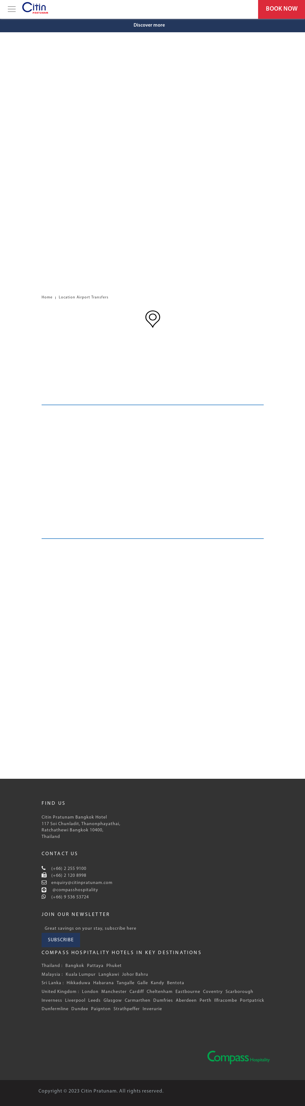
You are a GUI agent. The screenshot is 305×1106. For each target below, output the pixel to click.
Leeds (94, 1000)
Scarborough (239, 992)
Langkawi (109, 974)
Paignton (101, 1009)
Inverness (52, 1000)
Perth (205, 1000)
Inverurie (152, 1009)
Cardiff (137, 992)
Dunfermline (55, 1009)
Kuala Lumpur (81, 974)
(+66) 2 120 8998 (68, 875)
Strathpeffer (127, 1009)
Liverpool (75, 1000)
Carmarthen (137, 1000)
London (90, 992)
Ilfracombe (225, 1000)
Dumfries (163, 1000)
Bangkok (74, 966)
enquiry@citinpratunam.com (81, 883)
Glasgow (113, 1000)
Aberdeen (186, 1000)
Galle (142, 983)
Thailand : (52, 966)
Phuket (114, 966)
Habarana (103, 983)
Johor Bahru (135, 974)
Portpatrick (252, 1000)
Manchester (114, 992)
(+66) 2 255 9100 (68, 868)
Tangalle (126, 983)
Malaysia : (52, 974)
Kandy (157, 983)
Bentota (175, 983)
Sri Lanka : (53, 983)
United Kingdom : (60, 992)
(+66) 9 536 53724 (69, 897)
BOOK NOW (281, 9)
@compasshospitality (74, 890)
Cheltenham (160, 992)
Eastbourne (187, 992)
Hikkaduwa (78, 983)
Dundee (79, 1009)
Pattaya (95, 966)
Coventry (213, 992)
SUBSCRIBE (61, 940)
